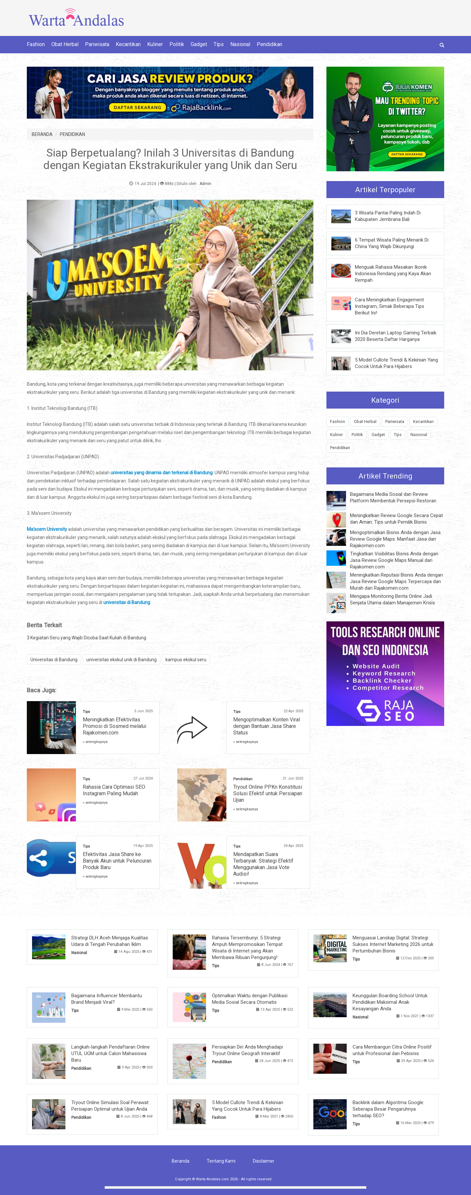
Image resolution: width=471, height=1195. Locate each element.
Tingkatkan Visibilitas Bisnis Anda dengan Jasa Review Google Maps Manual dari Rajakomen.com (394, 560)
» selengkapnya (95, 742)
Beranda (180, 1161)
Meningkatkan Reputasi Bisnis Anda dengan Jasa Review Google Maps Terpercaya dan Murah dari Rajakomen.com (396, 581)
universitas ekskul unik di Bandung (121, 659)
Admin (205, 183)
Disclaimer (263, 1161)
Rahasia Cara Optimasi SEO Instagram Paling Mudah (114, 790)
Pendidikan (269, 44)
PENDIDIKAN (72, 134)
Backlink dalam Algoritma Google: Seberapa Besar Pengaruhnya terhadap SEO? (388, 1109)
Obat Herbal (64, 44)
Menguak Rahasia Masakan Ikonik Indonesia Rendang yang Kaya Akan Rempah (393, 273)
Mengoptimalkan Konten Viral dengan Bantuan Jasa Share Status (266, 726)
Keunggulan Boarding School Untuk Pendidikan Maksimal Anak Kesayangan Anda (390, 1002)
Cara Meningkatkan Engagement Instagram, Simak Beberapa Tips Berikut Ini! (389, 306)
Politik (176, 44)
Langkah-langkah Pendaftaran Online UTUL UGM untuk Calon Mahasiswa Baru (110, 1053)
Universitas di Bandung (54, 659)
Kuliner (155, 44)
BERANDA (42, 134)
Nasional (240, 44)
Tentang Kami (221, 1161)
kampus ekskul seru (186, 659)
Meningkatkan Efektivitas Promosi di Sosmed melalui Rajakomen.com (114, 726)
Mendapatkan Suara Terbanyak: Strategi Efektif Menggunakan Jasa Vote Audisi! (263, 864)
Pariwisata (97, 44)
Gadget (199, 44)
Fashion (36, 44)
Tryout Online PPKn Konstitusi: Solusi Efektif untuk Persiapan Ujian (268, 793)
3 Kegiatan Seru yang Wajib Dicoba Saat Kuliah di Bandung (86, 637)
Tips (219, 44)
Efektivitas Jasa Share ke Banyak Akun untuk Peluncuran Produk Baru (117, 860)
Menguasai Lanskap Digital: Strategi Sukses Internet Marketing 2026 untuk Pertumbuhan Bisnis (393, 944)
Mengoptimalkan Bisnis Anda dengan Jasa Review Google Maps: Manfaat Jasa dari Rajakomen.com (395, 539)
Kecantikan (128, 44)
